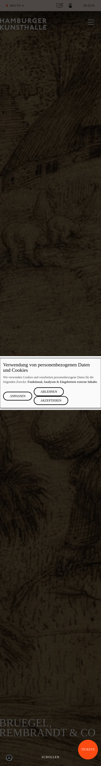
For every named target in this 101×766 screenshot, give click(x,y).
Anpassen (17, 396)
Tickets (88, 749)
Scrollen (51, 757)
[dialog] (50, 383)
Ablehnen (48, 391)
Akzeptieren (50, 400)
